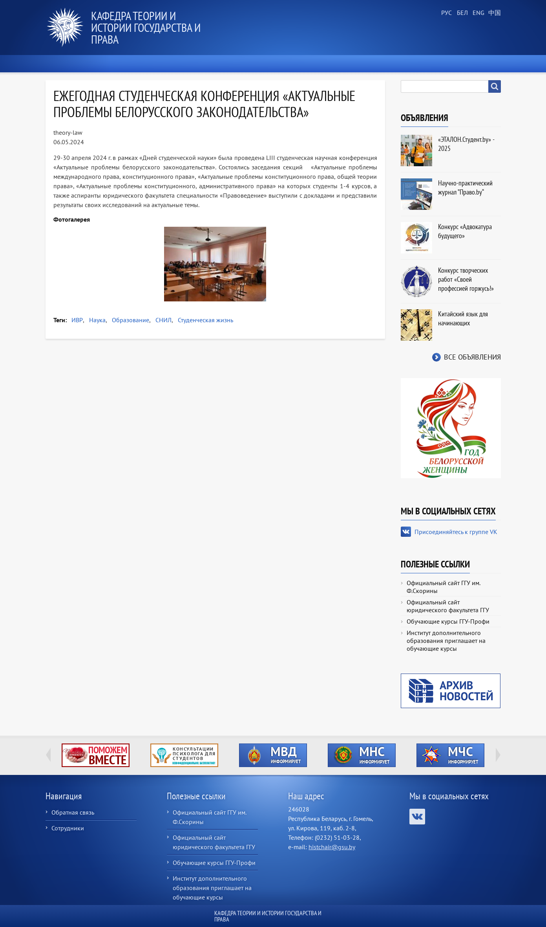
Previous (48, 754)
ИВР (77, 320)
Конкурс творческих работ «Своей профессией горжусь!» (466, 279)
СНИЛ (163, 320)
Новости (112, 63)
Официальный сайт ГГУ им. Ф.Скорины (443, 587)
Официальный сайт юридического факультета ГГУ (448, 606)
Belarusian (461, 13)
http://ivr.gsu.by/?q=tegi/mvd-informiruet (273, 755)
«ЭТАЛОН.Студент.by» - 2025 (466, 144)
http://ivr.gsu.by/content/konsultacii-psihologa (184, 755)
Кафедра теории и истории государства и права (146, 27)
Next (498, 754)
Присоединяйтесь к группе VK (456, 532)
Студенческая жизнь (205, 320)
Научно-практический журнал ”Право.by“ (465, 187)
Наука (97, 320)
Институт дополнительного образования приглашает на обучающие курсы (446, 640)
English (477, 13)
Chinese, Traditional (493, 13)
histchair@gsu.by (332, 847)
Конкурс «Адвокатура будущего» (465, 231)
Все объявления (472, 357)
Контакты (479, 63)
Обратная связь (72, 812)
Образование (130, 320)
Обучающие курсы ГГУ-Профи (448, 621)
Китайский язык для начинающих (463, 318)
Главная (64, 63)
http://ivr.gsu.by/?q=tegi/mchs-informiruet (450, 755)
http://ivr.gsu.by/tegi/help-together (96, 755)
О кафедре (163, 63)
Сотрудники (67, 828)
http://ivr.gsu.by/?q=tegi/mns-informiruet (362, 755)
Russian (446, 13)
